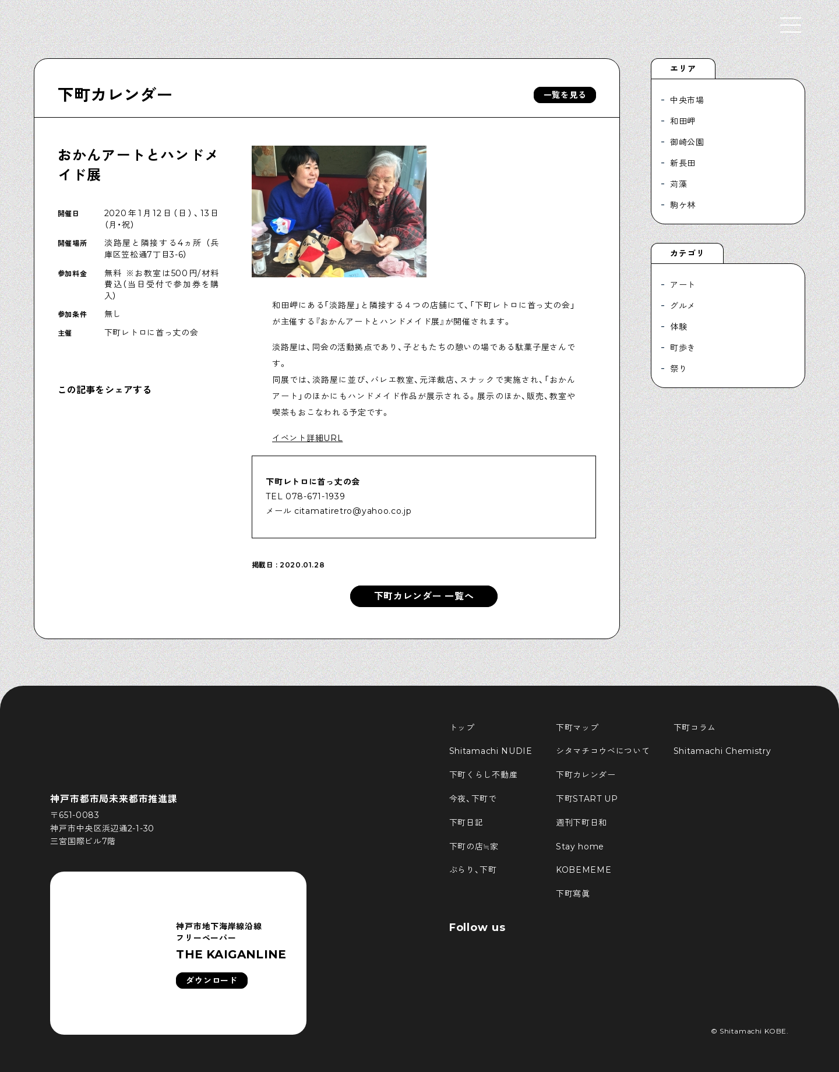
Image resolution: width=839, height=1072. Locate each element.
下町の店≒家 (474, 846)
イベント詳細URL (307, 438)
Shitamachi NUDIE (491, 751)
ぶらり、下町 (473, 870)
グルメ (683, 306)
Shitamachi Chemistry (722, 751)
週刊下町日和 (581, 822)
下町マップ (577, 727)
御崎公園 (687, 142)
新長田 (683, 163)
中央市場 (687, 100)
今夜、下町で (473, 799)
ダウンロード (211, 980)
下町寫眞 (573, 893)
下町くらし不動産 (483, 775)
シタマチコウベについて (603, 751)
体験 (678, 327)
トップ (462, 727)
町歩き (683, 348)
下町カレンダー (115, 95)
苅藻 (678, 184)
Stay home (580, 846)
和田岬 (683, 121)
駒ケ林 (683, 205)
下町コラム (695, 727)
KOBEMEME (584, 870)
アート (683, 285)
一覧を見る (565, 95)
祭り (678, 369)
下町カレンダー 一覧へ (424, 596)
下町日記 (466, 822)
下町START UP (587, 799)
